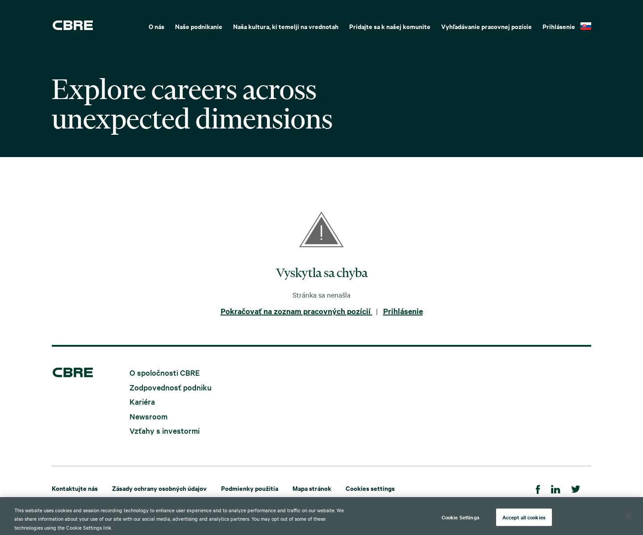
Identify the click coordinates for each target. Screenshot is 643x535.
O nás (156, 26)
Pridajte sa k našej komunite (389, 26)
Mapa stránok (311, 488)
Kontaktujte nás (75, 488)
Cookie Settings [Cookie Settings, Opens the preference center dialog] (461, 522)
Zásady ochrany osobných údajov (159, 488)
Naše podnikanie (198, 26)
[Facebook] (538, 488)
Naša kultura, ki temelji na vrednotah (285, 26)
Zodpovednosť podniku (170, 387)
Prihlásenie (559, 26)
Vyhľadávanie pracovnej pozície (486, 26)
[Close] (629, 521)
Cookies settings (370, 488)
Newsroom (148, 416)
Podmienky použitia (249, 488)
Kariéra (142, 401)
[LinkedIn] (555, 488)
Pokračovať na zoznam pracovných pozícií (296, 311)
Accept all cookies (524, 522)
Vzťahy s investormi (164, 430)
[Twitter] (575, 488)
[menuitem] (156, 25)
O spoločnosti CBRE (164, 372)
